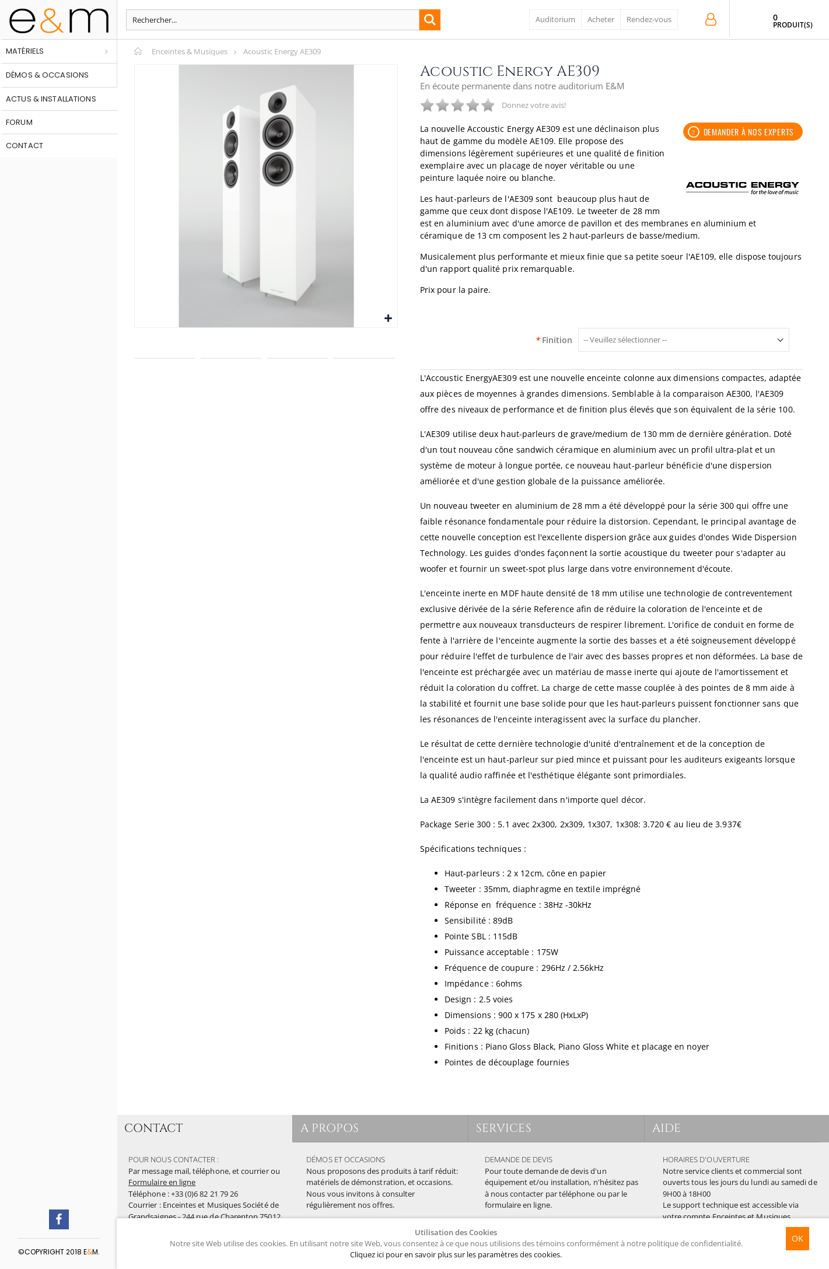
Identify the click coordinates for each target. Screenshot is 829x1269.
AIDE (670, 1128)
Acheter (600, 19)
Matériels (25, 51)
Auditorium (555, 19)
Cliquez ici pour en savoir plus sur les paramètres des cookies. (456, 1254)
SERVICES (508, 1128)
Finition (553, 340)
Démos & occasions (47, 75)
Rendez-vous (649, 19)
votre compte (687, 1216)
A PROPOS (334, 1128)
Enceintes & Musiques (190, 51)
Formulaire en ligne (161, 1182)
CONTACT (157, 1128)
